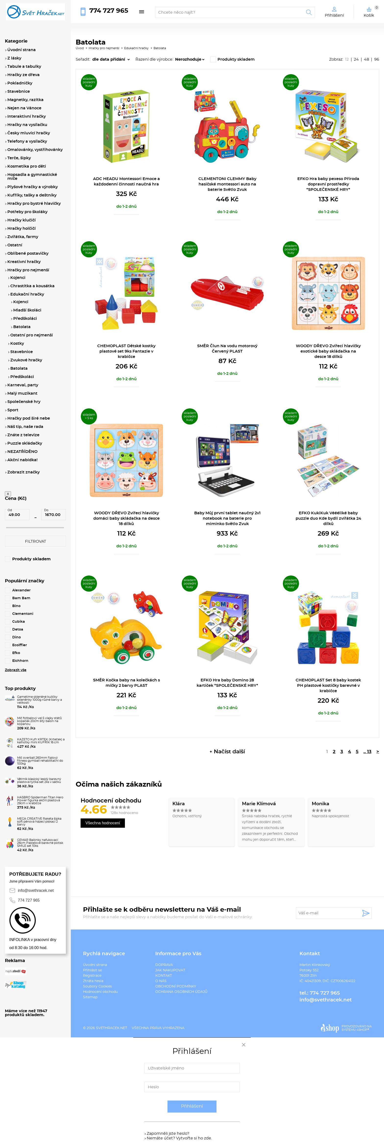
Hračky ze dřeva (23, 75)
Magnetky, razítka (25, 100)
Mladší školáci (27, 310)
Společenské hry (23, 402)
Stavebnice (18, 91)
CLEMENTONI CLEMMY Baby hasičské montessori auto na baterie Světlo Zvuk (227, 184)
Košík (371, 11)
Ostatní (14, 245)
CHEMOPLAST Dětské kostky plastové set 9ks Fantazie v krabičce (126, 351)
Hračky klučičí (21, 220)
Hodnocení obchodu (100, 992)
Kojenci (17, 278)
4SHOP (363, 1029)
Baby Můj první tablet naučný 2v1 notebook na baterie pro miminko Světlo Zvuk (227, 518)
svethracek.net (111, 1028)
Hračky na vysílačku (27, 125)
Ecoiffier (19, 645)
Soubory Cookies (97, 986)
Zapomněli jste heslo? (168, 1134)
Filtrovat (35, 541)
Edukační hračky (136, 48)
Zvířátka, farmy (22, 237)
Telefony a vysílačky (27, 141)
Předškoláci (25, 319)
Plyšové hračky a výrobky (32, 187)
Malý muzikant (22, 393)
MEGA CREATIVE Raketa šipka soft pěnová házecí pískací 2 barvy (39, 821)
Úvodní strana (95, 965)
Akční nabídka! (22, 460)
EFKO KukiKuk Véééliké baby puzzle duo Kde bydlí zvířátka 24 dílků (328, 518)
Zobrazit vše (15, 670)
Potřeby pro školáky (27, 212)
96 (376, 59)
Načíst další (229, 751)
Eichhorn (20, 661)
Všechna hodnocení (102, 823)
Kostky (17, 343)
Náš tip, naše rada (25, 427)
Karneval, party (22, 385)
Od (10, 510)
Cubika (18, 621)
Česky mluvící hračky (28, 133)
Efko (16, 653)
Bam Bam (21, 598)
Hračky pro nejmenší (104, 48)
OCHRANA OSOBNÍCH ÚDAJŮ (181, 992)
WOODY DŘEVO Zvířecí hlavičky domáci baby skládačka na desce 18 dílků (126, 518)
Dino (16, 637)
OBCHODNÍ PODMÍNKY (175, 986)
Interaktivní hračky (26, 116)
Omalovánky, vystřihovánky (35, 150)
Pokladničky (19, 83)
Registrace (92, 975)
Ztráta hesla (93, 981)
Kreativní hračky (24, 262)
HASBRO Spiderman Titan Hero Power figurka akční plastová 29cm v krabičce (40, 800)
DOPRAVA (164, 965)
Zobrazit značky (23, 472)
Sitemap (90, 997)
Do (46, 510)
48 (366, 59)
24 (356, 59)
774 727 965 (108, 11)
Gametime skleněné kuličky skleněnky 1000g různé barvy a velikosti (39, 699)
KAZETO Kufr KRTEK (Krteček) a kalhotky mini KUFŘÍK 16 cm (41, 741)
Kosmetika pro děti (26, 166)
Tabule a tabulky (24, 67)
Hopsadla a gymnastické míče (32, 177)
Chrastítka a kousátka (32, 286)
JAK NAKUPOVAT (170, 970)
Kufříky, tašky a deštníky (32, 195)
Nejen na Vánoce (24, 108)
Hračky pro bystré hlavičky (34, 204)
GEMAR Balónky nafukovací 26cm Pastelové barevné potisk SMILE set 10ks (40, 842)
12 (347, 59)
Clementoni (22, 614)
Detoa (17, 629)
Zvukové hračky (26, 360)
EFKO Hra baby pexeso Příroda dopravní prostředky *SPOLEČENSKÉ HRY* (328, 184)
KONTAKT (163, 975)
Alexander (21, 590)
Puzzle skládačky (24, 443)
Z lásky (14, 58)
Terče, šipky (19, 158)
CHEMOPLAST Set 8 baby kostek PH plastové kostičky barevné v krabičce (328, 685)
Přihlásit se (92, 970)
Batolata (160, 48)
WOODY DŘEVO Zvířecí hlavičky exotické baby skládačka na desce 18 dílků (328, 351)
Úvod (80, 48)
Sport (12, 410)
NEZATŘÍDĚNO (22, 452)
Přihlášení (192, 1106)
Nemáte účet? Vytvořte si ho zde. (179, 1138)
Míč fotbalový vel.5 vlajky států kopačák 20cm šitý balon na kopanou (39, 721)
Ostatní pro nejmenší (31, 335)
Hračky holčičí (21, 228)
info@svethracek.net (326, 1000)
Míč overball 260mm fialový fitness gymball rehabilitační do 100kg (40, 760)
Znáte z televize (23, 435)
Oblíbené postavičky (27, 253)
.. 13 (367, 752)
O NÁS (161, 981)
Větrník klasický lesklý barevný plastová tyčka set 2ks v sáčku (39, 780)
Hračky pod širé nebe (28, 418)
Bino (16, 606)
